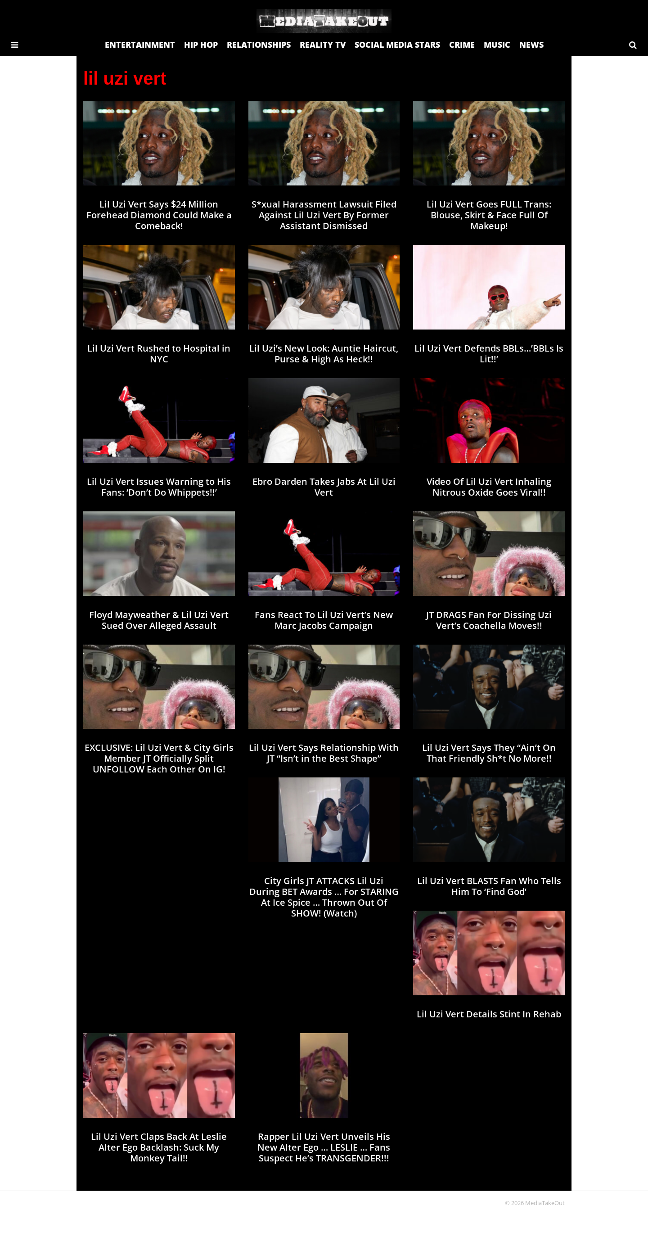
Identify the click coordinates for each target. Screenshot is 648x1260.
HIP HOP (201, 44)
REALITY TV (323, 44)
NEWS (531, 44)
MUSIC (497, 44)
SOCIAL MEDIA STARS (397, 44)
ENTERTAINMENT (140, 44)
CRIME (462, 44)
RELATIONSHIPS (259, 44)
